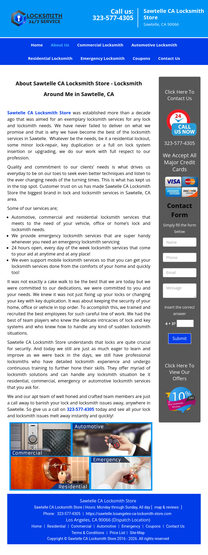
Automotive (106, 526)
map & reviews (167, 507)
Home (37, 45)
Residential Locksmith (50, 58)
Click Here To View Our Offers (179, 372)
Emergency (130, 526)
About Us (60, 45)
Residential (56, 526)
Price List (117, 533)
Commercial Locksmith (100, 45)
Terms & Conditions (87, 533)
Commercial (81, 526)
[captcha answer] (185, 323)
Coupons (141, 58)
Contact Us (169, 58)
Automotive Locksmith (154, 45)
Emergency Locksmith (103, 58)
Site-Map (137, 533)
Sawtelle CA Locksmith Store (39, 113)
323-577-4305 (113, 17)
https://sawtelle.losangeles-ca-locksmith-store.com (128, 514)
